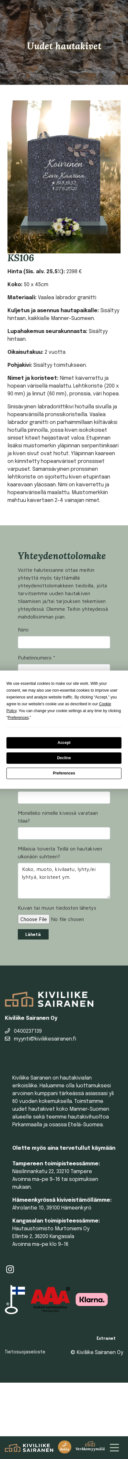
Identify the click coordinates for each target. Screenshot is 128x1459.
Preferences (64, 773)
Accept (63, 742)
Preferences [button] (18, 717)
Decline (64, 758)
